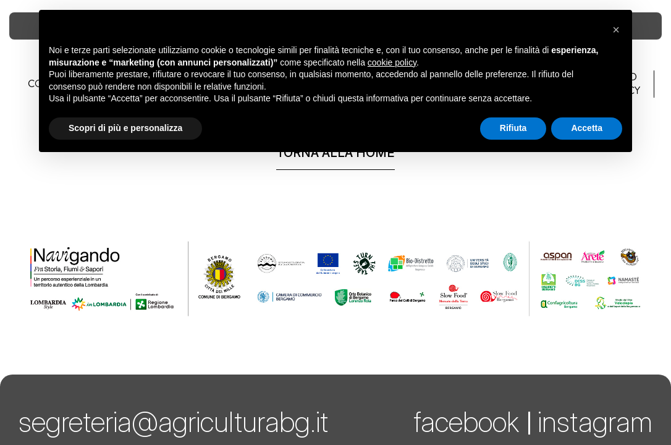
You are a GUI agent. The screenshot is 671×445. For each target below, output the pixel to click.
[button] (616, 30)
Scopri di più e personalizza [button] (125, 128)
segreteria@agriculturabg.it (173, 422)
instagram (595, 422)
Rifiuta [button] (513, 128)
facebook (466, 422)
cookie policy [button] (392, 62)
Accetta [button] (586, 128)
